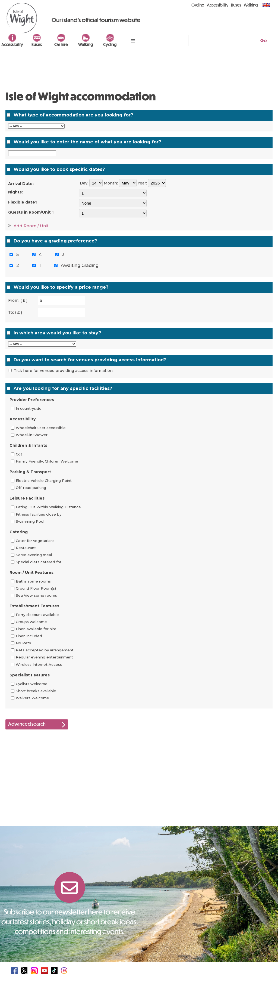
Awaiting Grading (80, 265)
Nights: (15, 192)
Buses (36, 44)
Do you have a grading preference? (55, 241)
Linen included (29, 636)
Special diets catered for (38, 562)
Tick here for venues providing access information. (63, 370)
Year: (142, 183)
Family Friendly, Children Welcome (47, 461)
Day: (84, 183)
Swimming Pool (30, 521)
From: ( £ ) (17, 300)
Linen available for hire (36, 629)
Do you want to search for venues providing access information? (90, 359)
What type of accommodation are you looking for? (73, 115)
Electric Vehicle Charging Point (44, 480)
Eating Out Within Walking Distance (48, 507)
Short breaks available (36, 691)
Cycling (110, 44)
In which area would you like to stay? (57, 332)
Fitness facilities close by (38, 514)
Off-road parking (31, 487)
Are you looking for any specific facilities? (63, 388)
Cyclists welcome (32, 684)
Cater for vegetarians (35, 540)
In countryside (29, 408)
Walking (85, 44)
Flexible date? (22, 202)
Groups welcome (31, 622)
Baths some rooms (33, 581)
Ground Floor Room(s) (36, 588)
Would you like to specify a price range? (61, 287)
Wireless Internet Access (39, 664)
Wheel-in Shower (32, 435)
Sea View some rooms (36, 595)
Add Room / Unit (31, 225)
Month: (111, 183)
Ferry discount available (37, 614)
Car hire (61, 44)
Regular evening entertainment (44, 657)
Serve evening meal (34, 555)
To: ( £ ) (15, 312)
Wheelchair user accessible (41, 428)
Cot (19, 454)
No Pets (23, 643)
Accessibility (12, 44)
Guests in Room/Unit (30, 212)
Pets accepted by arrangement (45, 650)
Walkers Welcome (32, 698)
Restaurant (26, 548)
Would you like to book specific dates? (59, 169)
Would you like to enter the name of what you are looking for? (87, 141)
